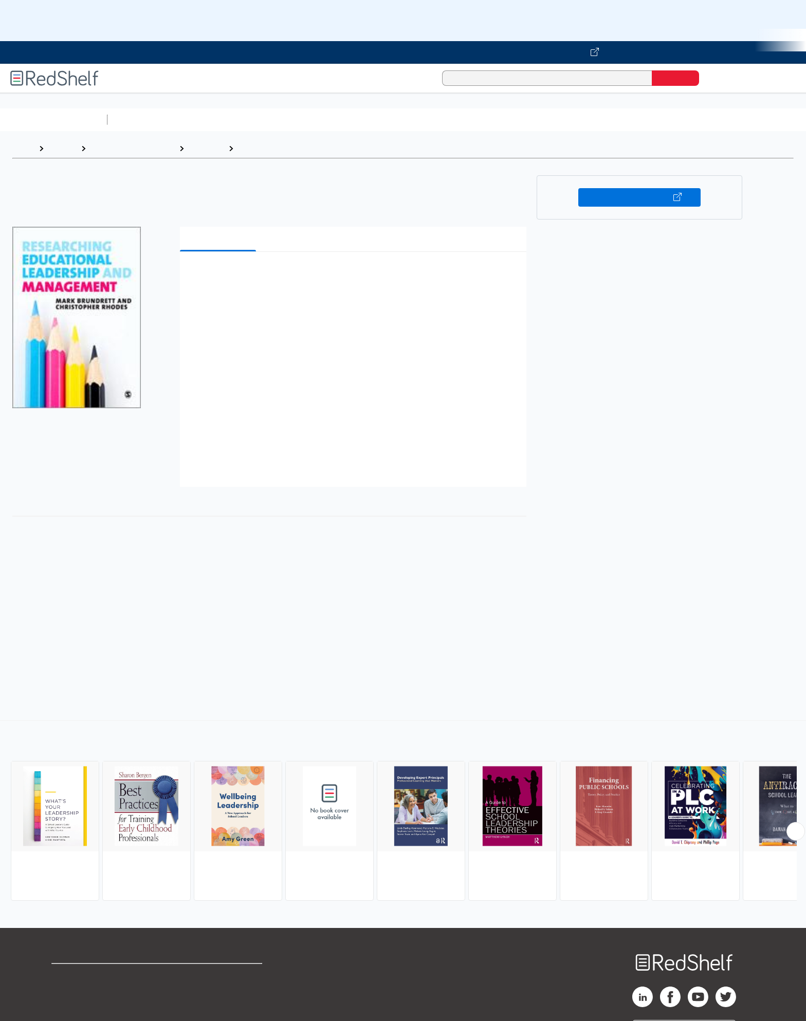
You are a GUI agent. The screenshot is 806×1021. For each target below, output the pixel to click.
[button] (355, 275)
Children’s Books (682, 119)
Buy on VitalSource (639, 197)
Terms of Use (219, 976)
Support (66, 992)
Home (23, 148)
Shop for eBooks (84, 976)
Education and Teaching (132, 148)
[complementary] (403, 811)
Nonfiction (622, 119)
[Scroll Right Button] (795, 831)
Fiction (581, 119)
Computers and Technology (293, 119)
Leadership (260, 148)
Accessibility (217, 1009)
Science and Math (201, 119)
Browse (62, 148)
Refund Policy (219, 992)
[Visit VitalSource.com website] (403, 52)
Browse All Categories (53, 119)
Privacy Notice (79, 1009)
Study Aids (138, 119)
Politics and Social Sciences (506, 119)
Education (206, 148)
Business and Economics (399, 119)
